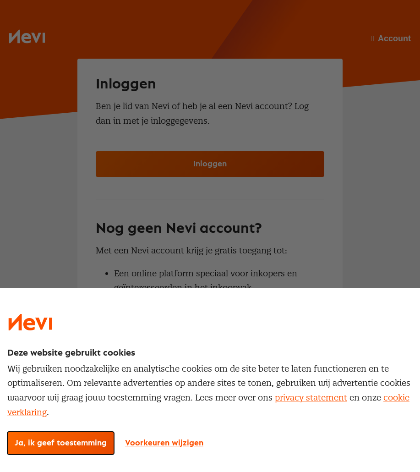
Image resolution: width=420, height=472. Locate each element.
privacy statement (311, 397)
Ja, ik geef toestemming (61, 443)
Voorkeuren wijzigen (164, 443)
